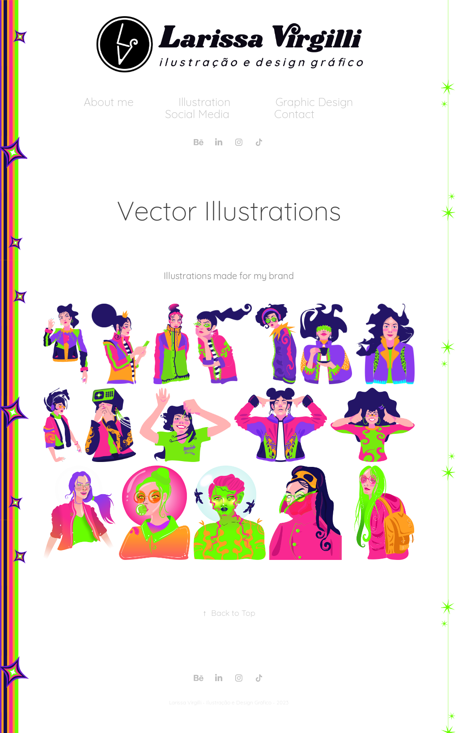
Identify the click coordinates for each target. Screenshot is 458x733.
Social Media (197, 113)
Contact (294, 113)
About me (109, 100)
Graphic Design (314, 100)
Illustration (204, 100)
